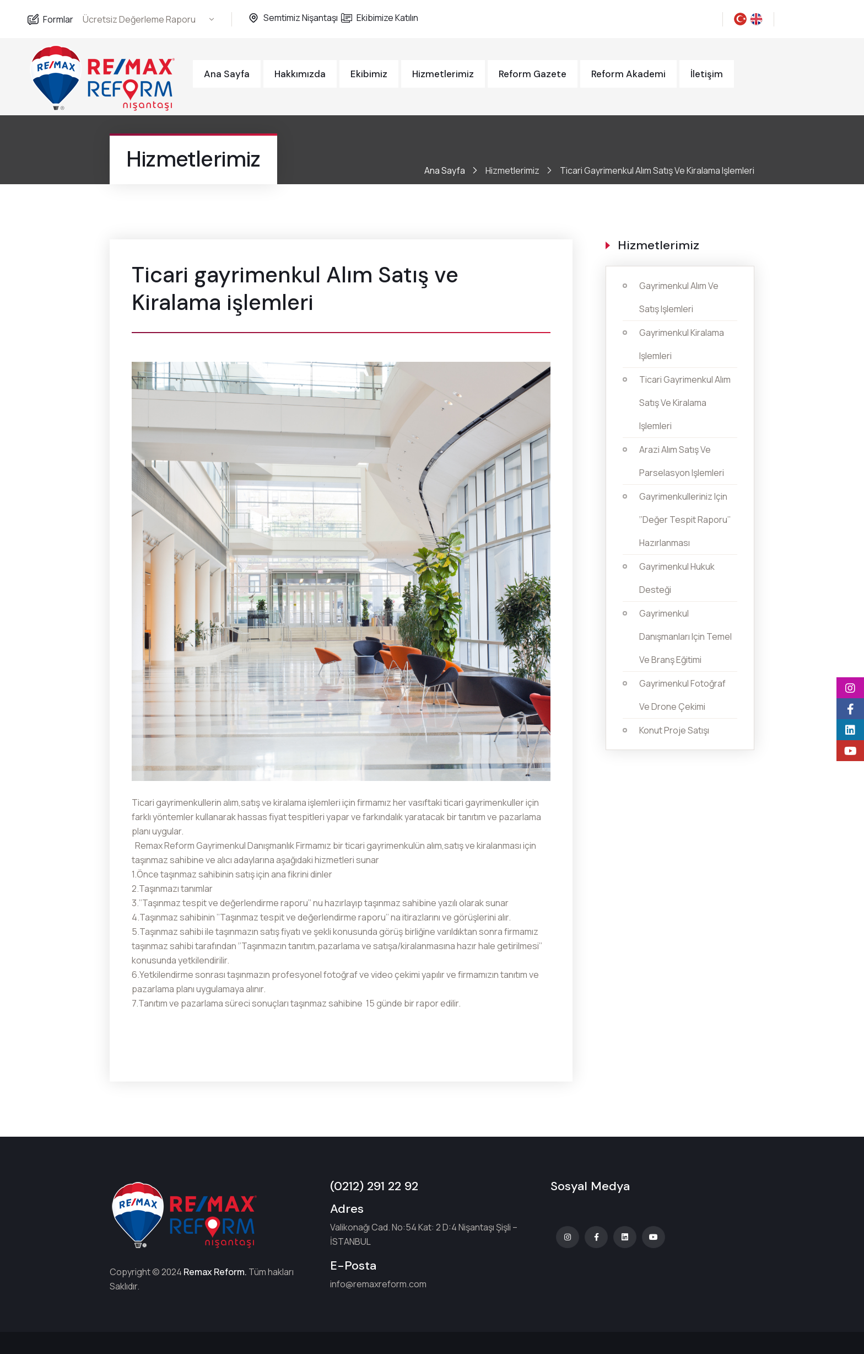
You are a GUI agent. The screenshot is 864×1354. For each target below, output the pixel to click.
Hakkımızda (300, 74)
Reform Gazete (532, 74)
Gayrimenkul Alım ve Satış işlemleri (679, 297)
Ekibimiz (368, 74)
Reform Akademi (628, 74)
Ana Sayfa (227, 74)
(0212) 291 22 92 (374, 1186)
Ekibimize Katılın (387, 18)
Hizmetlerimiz (443, 74)
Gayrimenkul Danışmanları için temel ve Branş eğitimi (685, 636)
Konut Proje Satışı (674, 730)
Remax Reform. (215, 1272)
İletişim (706, 74)
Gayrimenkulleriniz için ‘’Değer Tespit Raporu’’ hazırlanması (685, 519)
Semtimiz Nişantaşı (300, 18)
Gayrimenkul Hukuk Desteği (677, 578)
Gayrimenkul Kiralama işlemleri (681, 344)
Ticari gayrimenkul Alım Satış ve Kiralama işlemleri (685, 402)
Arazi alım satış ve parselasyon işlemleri (681, 461)
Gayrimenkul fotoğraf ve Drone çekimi (682, 695)
